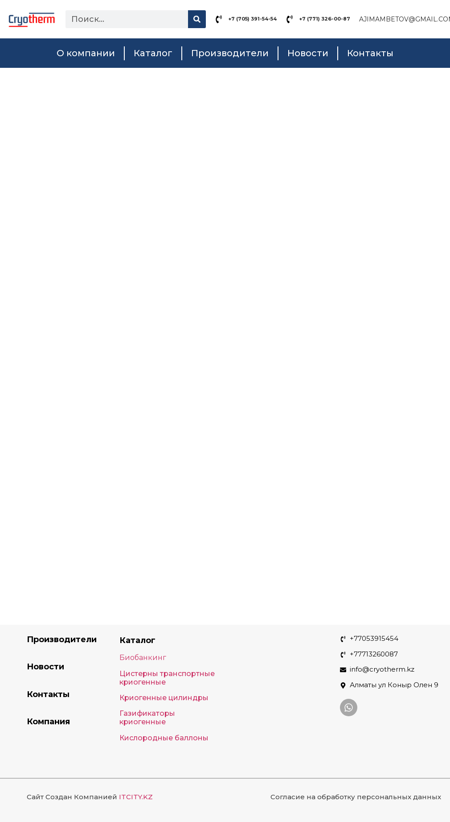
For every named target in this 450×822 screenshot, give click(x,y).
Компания (48, 722)
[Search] (197, 19)
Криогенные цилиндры (164, 697)
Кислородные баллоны (164, 738)
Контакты (370, 53)
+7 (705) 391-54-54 (252, 19)
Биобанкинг (142, 657)
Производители (230, 53)
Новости (307, 53)
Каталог (153, 53)
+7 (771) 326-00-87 (324, 19)
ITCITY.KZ (136, 797)
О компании (86, 53)
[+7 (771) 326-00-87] (290, 19)
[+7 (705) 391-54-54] (219, 19)
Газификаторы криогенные (147, 717)
